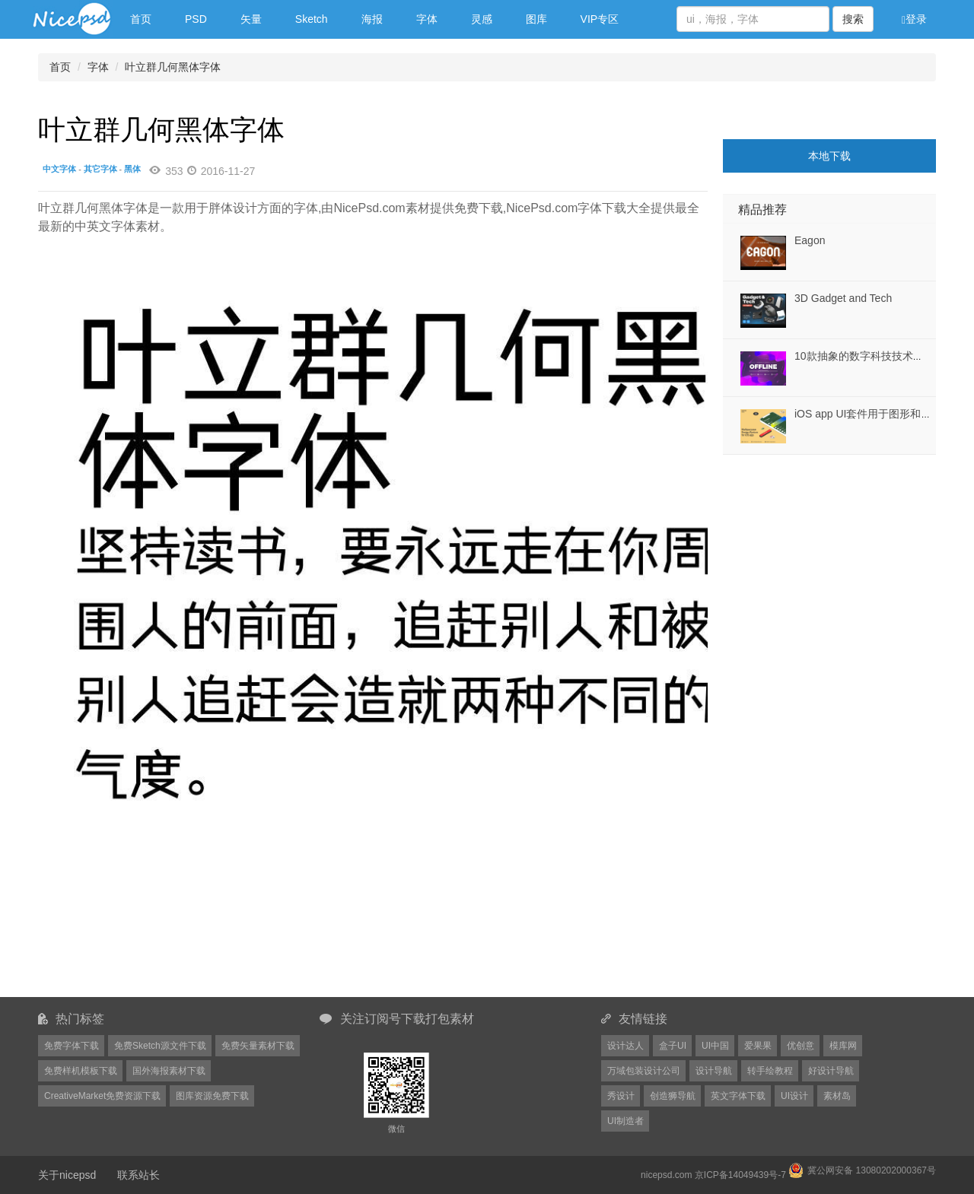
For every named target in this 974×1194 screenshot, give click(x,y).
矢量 (251, 19)
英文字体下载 (738, 1096)
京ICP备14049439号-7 (740, 1175)
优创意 (800, 1045)
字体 (427, 19)
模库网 (843, 1045)
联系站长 (138, 1175)
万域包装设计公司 (643, 1070)
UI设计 (794, 1096)
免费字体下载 (71, 1045)
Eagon (809, 240)
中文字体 (59, 168)
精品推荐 (762, 209)
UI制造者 (625, 1121)
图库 (536, 19)
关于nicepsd (67, 1175)
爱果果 (758, 1045)
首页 (140, 19)
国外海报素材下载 (168, 1070)
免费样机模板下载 (80, 1070)
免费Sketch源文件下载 (160, 1045)
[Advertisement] (818, 550)
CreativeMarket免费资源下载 (102, 1096)
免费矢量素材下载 (257, 1045)
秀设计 (621, 1096)
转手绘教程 (770, 1070)
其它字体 (100, 168)
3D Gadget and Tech (843, 298)
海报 (372, 19)
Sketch (311, 19)
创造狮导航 (672, 1096)
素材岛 (837, 1096)
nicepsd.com (666, 1175)
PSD (196, 19)
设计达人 (625, 1045)
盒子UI (672, 1045)
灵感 (481, 19)
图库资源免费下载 (212, 1096)
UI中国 (715, 1045)
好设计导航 (831, 1070)
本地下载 (829, 156)
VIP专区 (600, 19)
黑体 (132, 168)
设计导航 (713, 1070)
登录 (914, 19)
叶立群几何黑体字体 (173, 67)
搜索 (853, 19)
